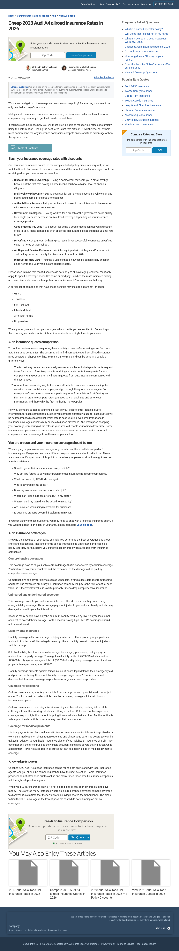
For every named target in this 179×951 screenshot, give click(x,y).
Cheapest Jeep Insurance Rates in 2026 (147, 46)
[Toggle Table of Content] (30, 148)
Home (11, 15)
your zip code (84, 524)
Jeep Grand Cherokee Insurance (143, 105)
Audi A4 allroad (67, 15)
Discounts (146, 4)
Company (14, 926)
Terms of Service (125, 944)
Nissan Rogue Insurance (138, 115)
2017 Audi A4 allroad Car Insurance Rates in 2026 (28, 878)
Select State (106, 4)
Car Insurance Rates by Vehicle (33, 15)
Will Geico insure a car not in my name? (147, 33)
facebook (168, 928)
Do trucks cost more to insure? (142, 51)
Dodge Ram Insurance (137, 95)
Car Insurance (130, 4)
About (11, 930)
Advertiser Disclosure (104, 77)
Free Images (142, 944)
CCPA (153, 944)
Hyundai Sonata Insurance (140, 110)
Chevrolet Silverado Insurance (141, 119)
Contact (95, 944)
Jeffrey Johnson (49, 67)
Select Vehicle (89, 4)
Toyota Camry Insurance (138, 91)
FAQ (118, 4)
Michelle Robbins (88, 67)
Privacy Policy (108, 944)
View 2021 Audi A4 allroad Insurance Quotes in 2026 (151, 878)
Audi (54, 15)
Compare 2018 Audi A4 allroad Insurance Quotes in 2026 (69, 879)
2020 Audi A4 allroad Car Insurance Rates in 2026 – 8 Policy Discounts (110, 879)
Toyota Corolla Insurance (139, 100)
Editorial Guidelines (19, 87)
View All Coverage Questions (141, 72)
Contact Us (21, 930)
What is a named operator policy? (144, 29)
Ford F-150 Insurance (137, 86)
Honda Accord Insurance (139, 124)
